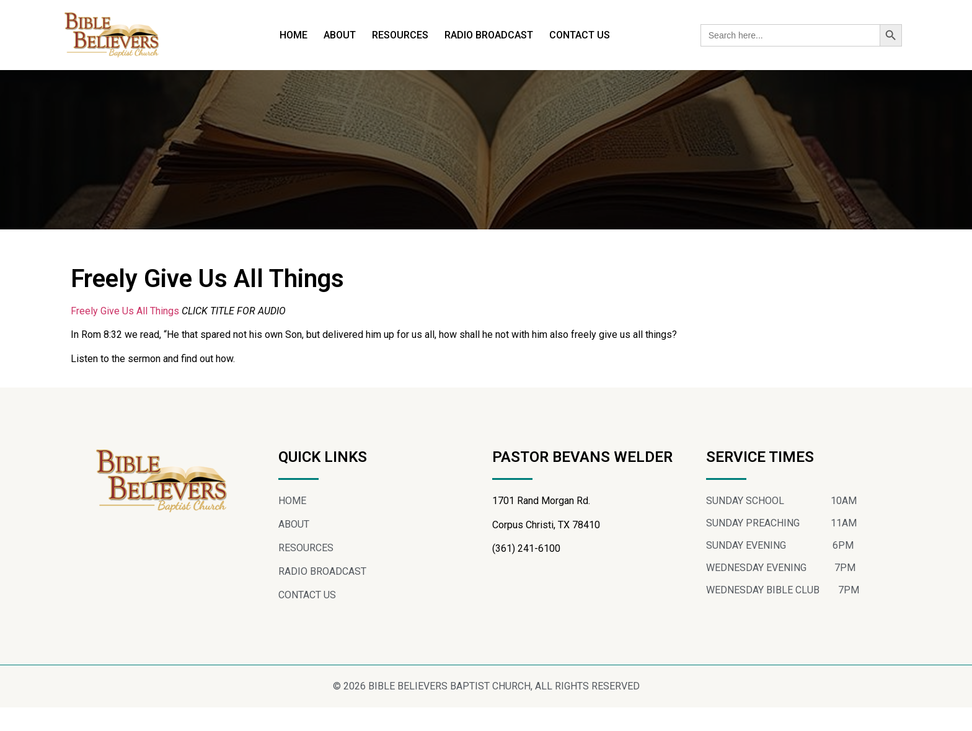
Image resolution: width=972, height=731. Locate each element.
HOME (293, 35)
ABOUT (340, 35)
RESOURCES (400, 35)
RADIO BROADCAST (488, 35)
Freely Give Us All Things (125, 334)
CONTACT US (579, 35)
